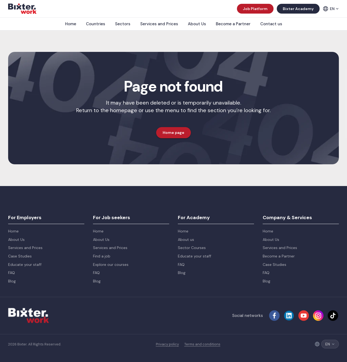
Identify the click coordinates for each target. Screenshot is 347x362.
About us (186, 239)
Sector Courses (192, 247)
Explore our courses (110, 264)
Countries (95, 24)
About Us (197, 24)
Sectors (122, 24)
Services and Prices (159, 24)
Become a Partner (233, 24)
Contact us (271, 24)
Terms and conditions (202, 344)
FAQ (11, 272)
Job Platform (255, 8)
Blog (12, 281)
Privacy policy (167, 344)
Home (70, 24)
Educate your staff (24, 264)
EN (334, 8)
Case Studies (20, 256)
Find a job (101, 256)
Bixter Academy (298, 8)
